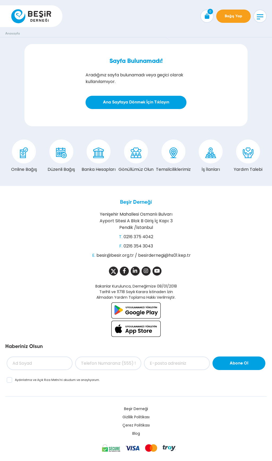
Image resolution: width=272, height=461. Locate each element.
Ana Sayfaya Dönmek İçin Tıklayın (136, 102)
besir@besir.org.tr (115, 255)
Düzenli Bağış (61, 156)
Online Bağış (24, 156)
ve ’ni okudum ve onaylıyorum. (57, 380)
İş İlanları (211, 156)
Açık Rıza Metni (48, 380)
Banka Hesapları (99, 156)
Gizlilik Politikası (136, 417)
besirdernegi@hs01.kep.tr (164, 255)
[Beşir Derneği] (31, 16)
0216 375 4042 (138, 237)
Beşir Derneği (136, 202)
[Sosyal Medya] (113, 271)
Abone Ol (239, 363)
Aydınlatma (24, 380)
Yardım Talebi (248, 156)
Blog (136, 433)
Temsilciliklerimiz (173, 156)
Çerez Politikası (136, 425)
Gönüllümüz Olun (136, 156)
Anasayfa (12, 33)
